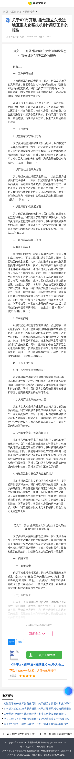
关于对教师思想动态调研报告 (54, 708)
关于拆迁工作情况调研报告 (53, 723)
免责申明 (30, 746)
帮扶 (11, 642)
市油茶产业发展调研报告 (52, 713)
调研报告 (30, 11)
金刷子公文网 (34, 742)
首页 (5, 11)
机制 (20, 642)
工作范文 (16, 11)
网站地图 (41, 746)
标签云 (50, 746)
